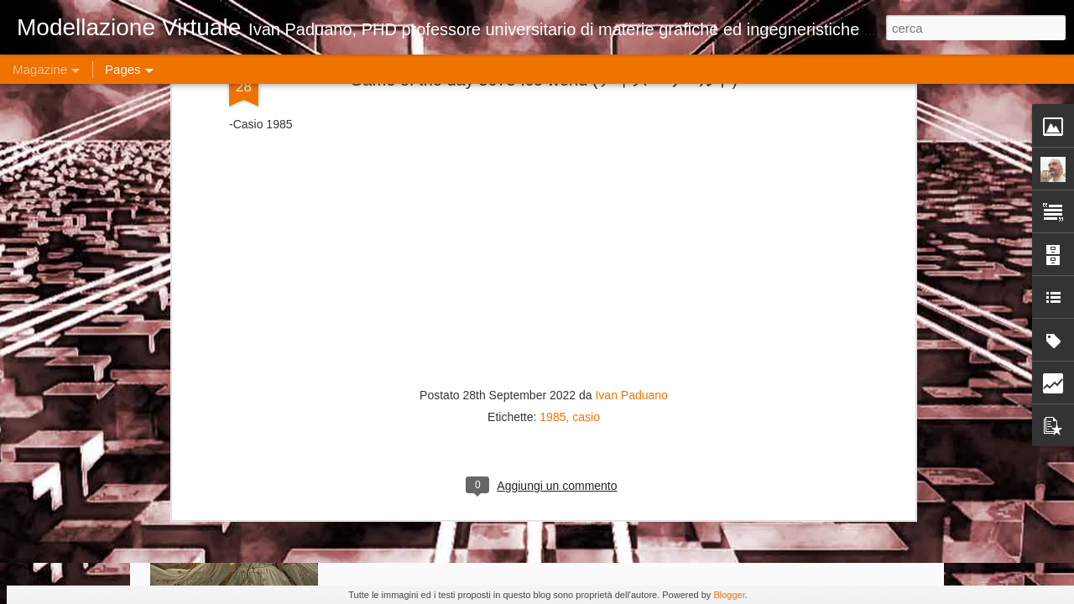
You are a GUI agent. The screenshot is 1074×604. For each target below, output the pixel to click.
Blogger (728, 595)
